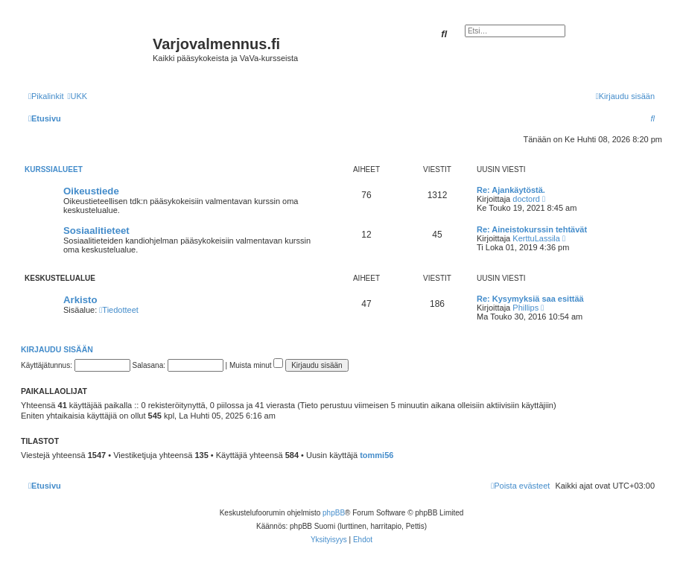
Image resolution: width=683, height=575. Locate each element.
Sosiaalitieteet (96, 230)
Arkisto (80, 299)
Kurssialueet (54, 169)
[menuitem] (77, 96)
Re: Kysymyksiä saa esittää (530, 298)
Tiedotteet (119, 309)
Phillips (525, 307)
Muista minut (256, 365)
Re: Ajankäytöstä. (511, 189)
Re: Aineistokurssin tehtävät (532, 229)
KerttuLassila (536, 238)
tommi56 (376, 455)
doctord (526, 198)
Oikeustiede (91, 191)
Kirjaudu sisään (57, 349)
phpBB (334, 513)
